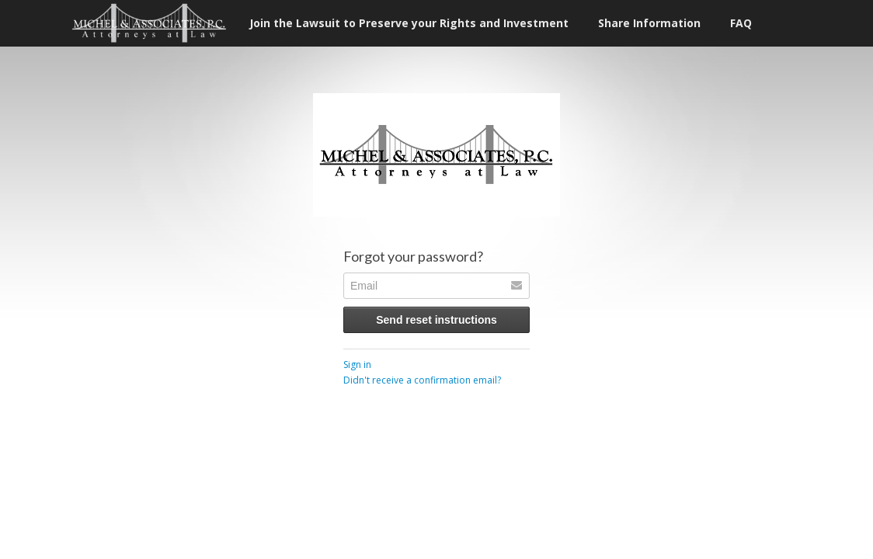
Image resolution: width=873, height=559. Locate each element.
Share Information (649, 23)
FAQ (741, 23)
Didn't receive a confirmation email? (422, 380)
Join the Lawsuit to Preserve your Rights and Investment (409, 23)
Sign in (357, 364)
